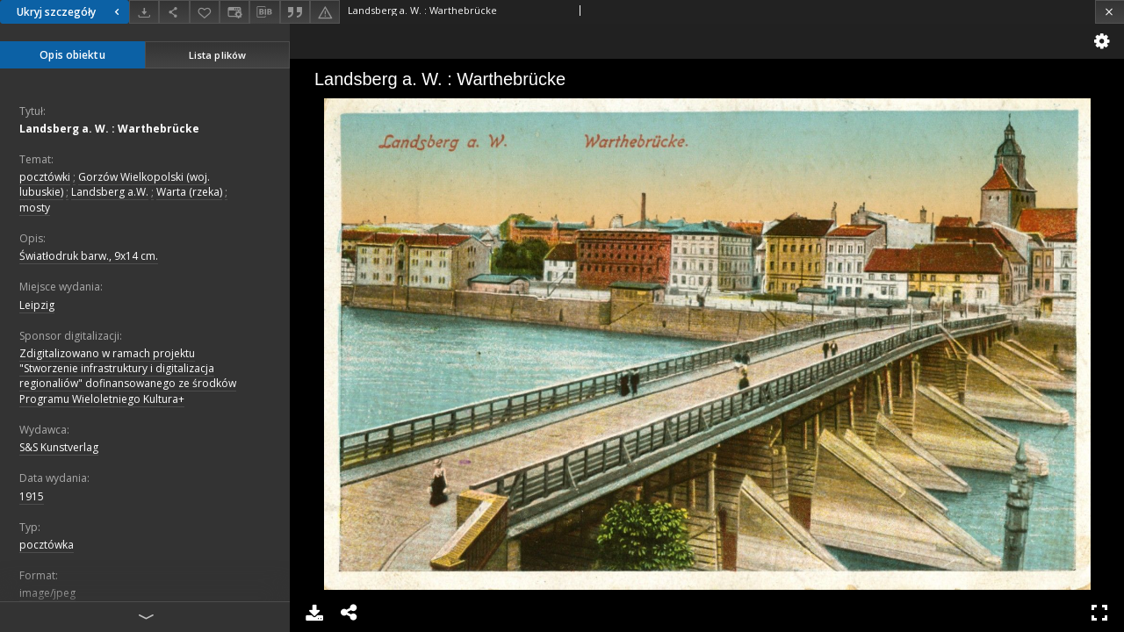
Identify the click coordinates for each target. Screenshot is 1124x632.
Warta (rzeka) (189, 191)
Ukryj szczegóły (70, 11)
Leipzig (36, 305)
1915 (31, 496)
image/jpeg (47, 592)
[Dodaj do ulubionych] (205, 12)
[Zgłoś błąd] (325, 12)
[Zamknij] (1109, 12)
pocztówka (46, 544)
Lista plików (217, 54)
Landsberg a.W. (109, 191)
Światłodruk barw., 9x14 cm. (88, 255)
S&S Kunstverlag (58, 447)
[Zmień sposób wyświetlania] (234, 12)
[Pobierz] (144, 12)
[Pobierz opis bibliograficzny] (264, 12)
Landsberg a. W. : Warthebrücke (109, 128)
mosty (34, 207)
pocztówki (44, 176)
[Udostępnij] (174, 12)
